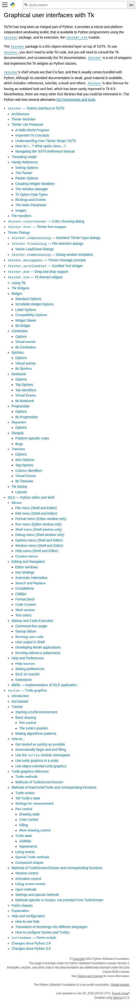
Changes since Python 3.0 (30, 949)
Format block (25, 599)
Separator (18, 422)
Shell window (25, 610)
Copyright (79, 959)
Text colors (23, 615)
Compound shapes (29, 863)
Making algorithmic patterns (35, 733)
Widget (16, 294)
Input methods (26, 889)
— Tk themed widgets (35, 277)
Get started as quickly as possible (40, 744)
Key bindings (24, 572)
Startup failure (25, 631)
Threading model (24, 157)
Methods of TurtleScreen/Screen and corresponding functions (57, 868)
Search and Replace (30, 583)
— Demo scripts (33, 937)
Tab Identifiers (25, 390)
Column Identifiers (28, 471)
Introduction (20, 696)
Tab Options (24, 385)
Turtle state (23, 836)
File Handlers (21, 216)
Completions (24, 588)
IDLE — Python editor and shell (31, 497)
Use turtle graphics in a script (37, 761)
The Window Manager (31, 189)
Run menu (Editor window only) (38, 524)
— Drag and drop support (38, 271)
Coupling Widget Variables (34, 184)
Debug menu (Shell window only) (39, 535)
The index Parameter (31, 205)
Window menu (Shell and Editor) (39, 545)
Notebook (18, 374)
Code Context (25, 604)
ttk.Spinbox (23, 368)
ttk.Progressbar (26, 417)
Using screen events (30, 884)
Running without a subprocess (37, 653)
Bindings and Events (30, 200)
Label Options (25, 310)
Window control (26, 873)
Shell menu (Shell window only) (38, 529)
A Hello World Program (32, 130)
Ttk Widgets (20, 288)
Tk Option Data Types (31, 194)
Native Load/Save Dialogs (34, 249)
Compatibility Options (31, 315)
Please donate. (120, 984)
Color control (28, 819)
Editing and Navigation (28, 562)
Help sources (25, 664)
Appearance (28, 846)
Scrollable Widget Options (34, 304)
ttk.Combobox (25, 347)
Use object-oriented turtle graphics (40, 766)
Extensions (23, 680)
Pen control (27, 723)
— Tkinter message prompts (47, 260)
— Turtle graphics (27, 690)
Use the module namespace (42, 755)
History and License (90, 976)
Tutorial (16, 707)
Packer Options (26, 178)
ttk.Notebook (24, 401)
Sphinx (117, 997)
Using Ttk (18, 283)
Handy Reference (24, 162)
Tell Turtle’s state (27, 798)
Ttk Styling (19, 487)
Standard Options (28, 299)
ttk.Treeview (24, 481)
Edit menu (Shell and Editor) (36, 513)
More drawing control (34, 830)
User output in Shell (29, 642)
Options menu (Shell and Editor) (39, 540)
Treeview (18, 449)
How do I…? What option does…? (40, 146)
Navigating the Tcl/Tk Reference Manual (45, 151)
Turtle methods (26, 777)
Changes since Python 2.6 (30, 943)
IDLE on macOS (27, 674)
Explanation (20, 911)
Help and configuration (28, 916)
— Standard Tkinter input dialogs (55, 238)
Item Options (24, 460)
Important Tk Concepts (32, 135)
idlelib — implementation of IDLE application (44, 685)
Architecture (20, 114)
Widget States (25, 320)
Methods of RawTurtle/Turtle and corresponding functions (53, 787)
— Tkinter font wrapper (37, 227)
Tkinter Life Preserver (27, 124)
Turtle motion (25, 793)
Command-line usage (31, 626)
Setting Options (26, 168)
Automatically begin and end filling (40, 750)
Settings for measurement (34, 803)
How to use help (27, 921)
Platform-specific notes (32, 438)
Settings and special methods (37, 895)
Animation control (28, 879)
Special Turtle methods (32, 857)
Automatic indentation (31, 578)
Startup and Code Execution (32, 621)
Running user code (29, 637)
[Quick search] (75, 4)
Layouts (21, 492)
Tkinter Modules (23, 119)
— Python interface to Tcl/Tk (36, 108)
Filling (23, 825)
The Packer (24, 173)
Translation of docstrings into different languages (51, 927)
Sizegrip (17, 433)
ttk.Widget (22, 326)
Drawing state (29, 814)
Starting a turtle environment (36, 712)
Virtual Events (25, 395)
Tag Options (24, 465)
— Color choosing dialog (46, 221)
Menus (16, 503)
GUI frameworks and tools (75, 100)
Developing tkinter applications (38, 647)
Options (21, 336)
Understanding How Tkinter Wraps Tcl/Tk (45, 141)
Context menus (26, 556)
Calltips (20, 594)
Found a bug (120, 993)
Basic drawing (25, 717)
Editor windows (26, 567)
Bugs (19, 444)
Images (20, 210)
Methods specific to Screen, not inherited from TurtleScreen (59, 900)
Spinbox (17, 352)
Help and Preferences (27, 658)
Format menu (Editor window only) (40, 519)
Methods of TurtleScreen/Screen (39, 782)
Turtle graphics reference (30, 771)
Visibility (25, 841)
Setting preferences (29, 669)
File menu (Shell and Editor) (36, 508)
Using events (25, 852)
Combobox (19, 331)
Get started (19, 701)
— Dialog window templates (52, 254)
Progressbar (20, 406)
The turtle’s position (33, 728)
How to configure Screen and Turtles (42, 932)
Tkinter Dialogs (19, 232)
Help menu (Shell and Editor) (36, 551)
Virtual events (25, 342)
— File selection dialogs (47, 243)
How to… (18, 739)
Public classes (22, 905)
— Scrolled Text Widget (45, 266)
